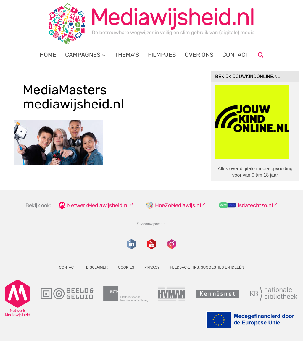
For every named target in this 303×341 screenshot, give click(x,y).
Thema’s (127, 54)
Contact (235, 54)
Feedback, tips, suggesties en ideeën (207, 267)
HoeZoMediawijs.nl (178, 205)
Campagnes (82, 54)
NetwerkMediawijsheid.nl (97, 205)
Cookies (126, 267)
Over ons (199, 54)
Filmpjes (162, 54)
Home (48, 54)
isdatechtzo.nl (255, 205)
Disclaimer (97, 267)
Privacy (152, 267)
